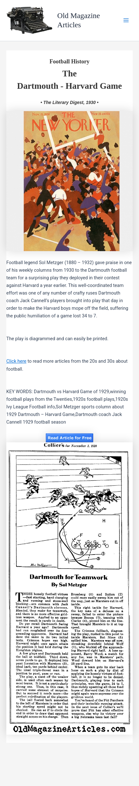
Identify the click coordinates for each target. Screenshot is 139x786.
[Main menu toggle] (126, 20)
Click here (16, 361)
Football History (70, 61)
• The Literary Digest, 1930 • (69, 102)
